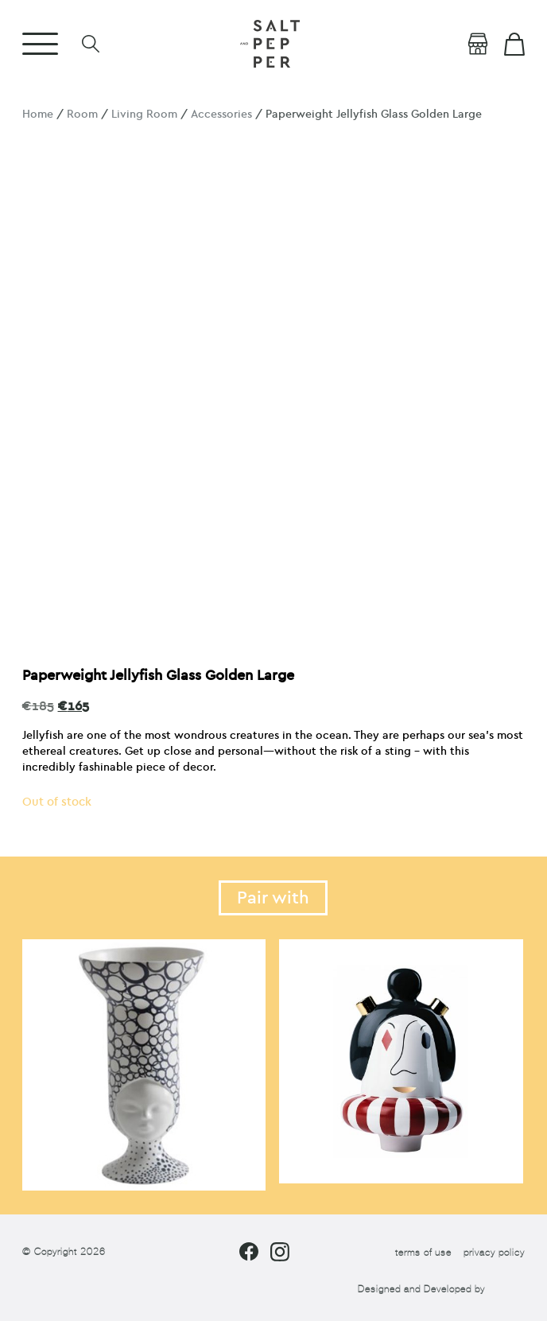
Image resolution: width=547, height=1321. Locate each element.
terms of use (423, 1252)
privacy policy (494, 1252)
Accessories (221, 114)
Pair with (273, 898)
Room (82, 114)
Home (37, 114)
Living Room (144, 114)
